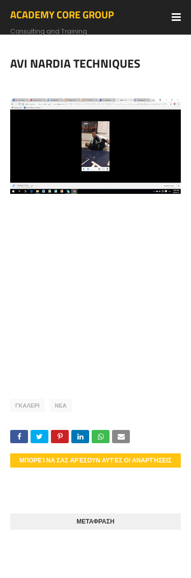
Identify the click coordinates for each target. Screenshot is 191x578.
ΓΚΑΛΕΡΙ (27, 405)
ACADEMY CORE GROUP (62, 14)
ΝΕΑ (61, 405)
